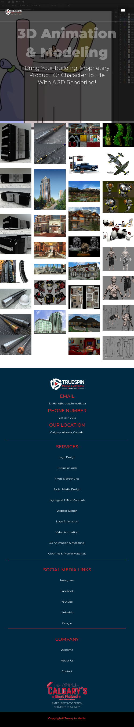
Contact (67, 671)
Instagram (67, 580)
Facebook (67, 591)
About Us (67, 660)
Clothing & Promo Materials (67, 553)
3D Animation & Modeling (67, 543)
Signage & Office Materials (67, 500)
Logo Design (67, 457)
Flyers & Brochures (67, 478)
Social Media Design (67, 489)
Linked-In (67, 612)
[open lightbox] (15, 143)
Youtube (67, 601)
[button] (123, 10)
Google (67, 623)
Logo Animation (67, 521)
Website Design (67, 510)
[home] (12, 10)
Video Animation (67, 532)
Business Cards (67, 468)
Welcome (67, 650)
